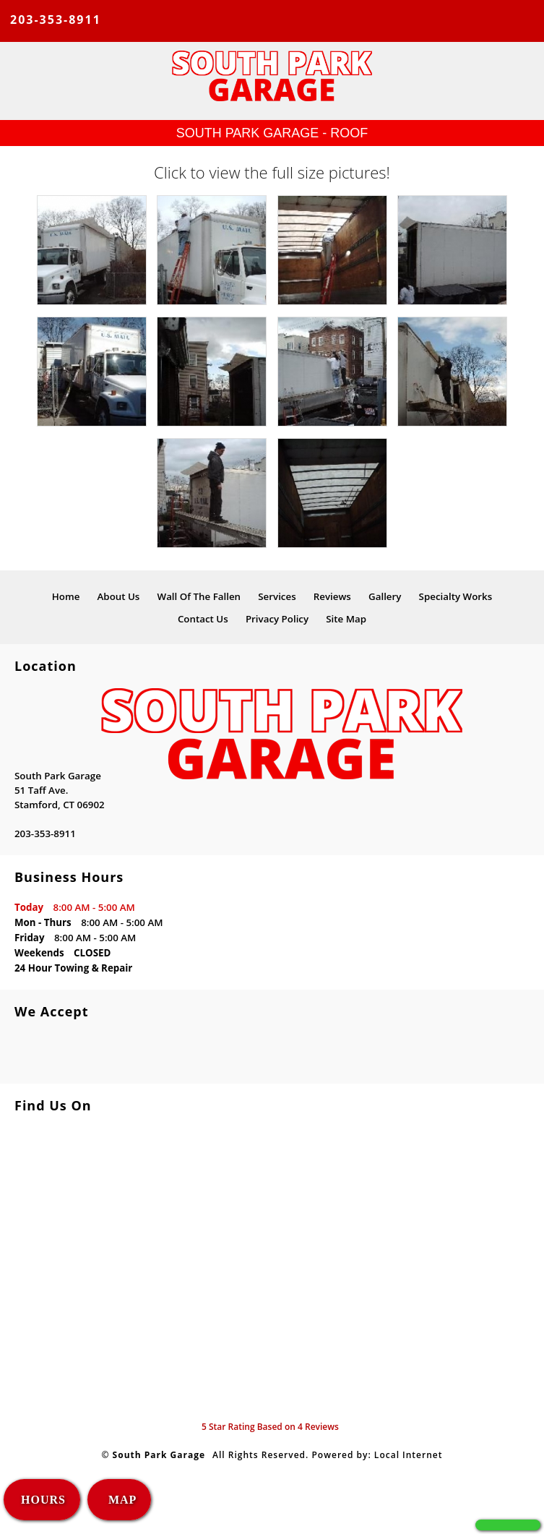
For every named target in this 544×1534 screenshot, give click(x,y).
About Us (119, 596)
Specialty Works (456, 596)
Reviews (332, 596)
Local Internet (408, 1455)
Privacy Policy (277, 618)
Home (66, 596)
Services (276, 596)
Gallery (384, 596)
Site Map (346, 618)
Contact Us (203, 618)
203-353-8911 (55, 19)
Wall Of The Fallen (199, 596)
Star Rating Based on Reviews (270, 1427)
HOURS (43, 1500)
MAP (121, 1500)
